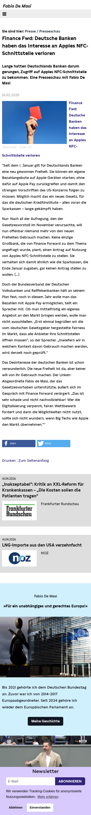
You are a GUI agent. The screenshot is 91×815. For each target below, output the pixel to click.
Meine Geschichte (45, 721)
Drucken (9, 460)
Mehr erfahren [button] (48, 797)
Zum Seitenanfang (33, 460)
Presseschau (49, 31)
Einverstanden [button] (40, 807)
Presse (30, 31)
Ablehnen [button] (16, 807)
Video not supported (45, 761)
